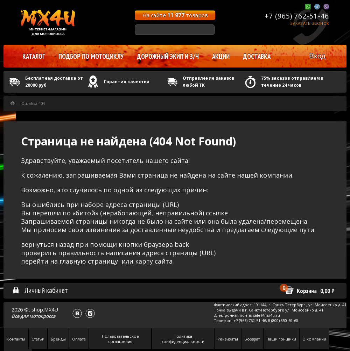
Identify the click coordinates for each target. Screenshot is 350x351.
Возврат (252, 339)
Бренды (58, 339)
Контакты (16, 339)
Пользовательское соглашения (120, 339)
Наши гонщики (281, 339)
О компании (314, 339)
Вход (317, 56)
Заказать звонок (309, 23)
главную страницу (88, 261)
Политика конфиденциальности (182, 339)
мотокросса (42, 316)
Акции (221, 56)
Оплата (79, 339)
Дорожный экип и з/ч (168, 56)
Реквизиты (227, 339)
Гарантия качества (126, 82)
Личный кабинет (40, 290)
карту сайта (154, 261)
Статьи (37, 339)
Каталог (33, 56)
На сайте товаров (175, 15)
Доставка (257, 56)
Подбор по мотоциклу (91, 56)
